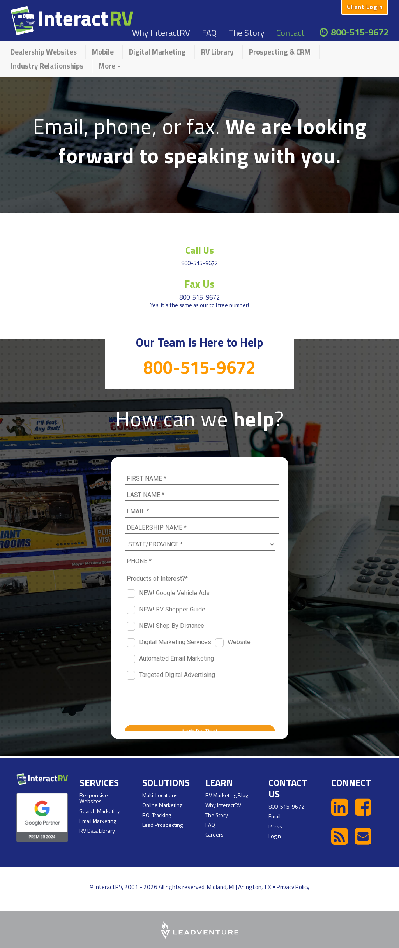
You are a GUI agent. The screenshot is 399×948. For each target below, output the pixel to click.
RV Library (217, 51)
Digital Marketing (157, 51)
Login (274, 836)
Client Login (365, 6)
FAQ (209, 32)
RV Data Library (97, 830)
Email (274, 816)
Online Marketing (162, 805)
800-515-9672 (359, 32)
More (110, 65)
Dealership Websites (44, 51)
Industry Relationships (47, 65)
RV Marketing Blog (226, 795)
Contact (290, 32)
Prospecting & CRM (280, 51)
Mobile (103, 51)
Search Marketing (99, 811)
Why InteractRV (161, 32)
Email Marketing (97, 821)
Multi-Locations (160, 795)
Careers (214, 834)
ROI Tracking (156, 815)
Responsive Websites (93, 798)
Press (275, 826)
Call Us (199, 249)
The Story (246, 32)
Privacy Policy (293, 887)
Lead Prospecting (162, 825)
